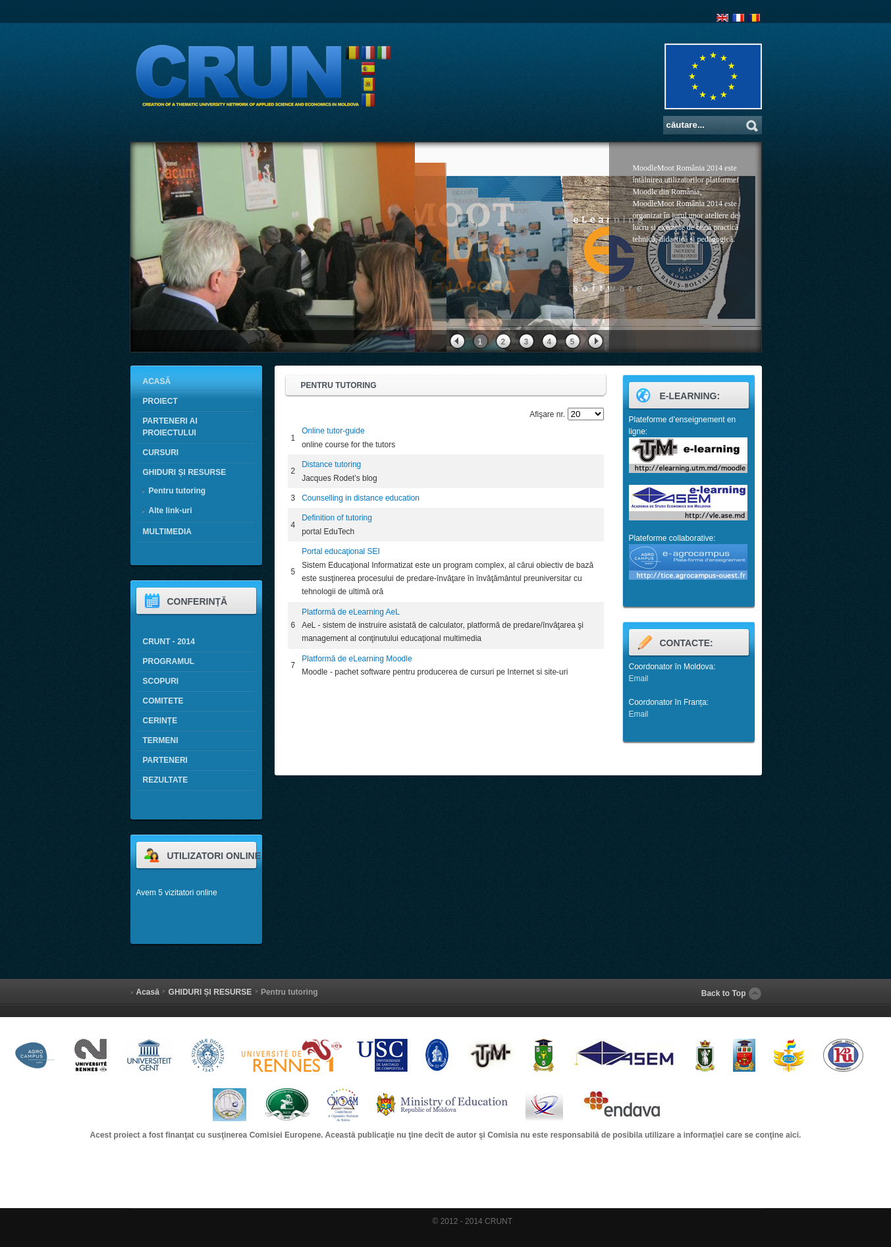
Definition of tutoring (337, 517)
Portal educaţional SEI (341, 551)
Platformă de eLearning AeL (351, 612)
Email (639, 678)
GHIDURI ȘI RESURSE (210, 992)
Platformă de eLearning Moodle (357, 658)
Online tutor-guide (333, 430)
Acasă (147, 992)
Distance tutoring (331, 464)
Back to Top (723, 993)
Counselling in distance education (360, 498)
